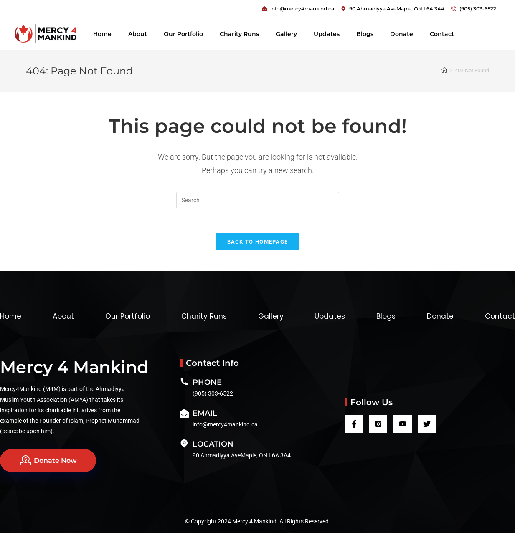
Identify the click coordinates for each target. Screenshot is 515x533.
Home (102, 34)
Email (205, 413)
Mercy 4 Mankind (74, 367)
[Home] (444, 70)
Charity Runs (239, 34)
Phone (207, 382)
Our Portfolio (183, 34)
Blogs (364, 34)
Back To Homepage (257, 242)
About (137, 34)
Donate (401, 34)
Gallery (286, 34)
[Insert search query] (257, 200)
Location (213, 444)
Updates (327, 34)
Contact (442, 34)
